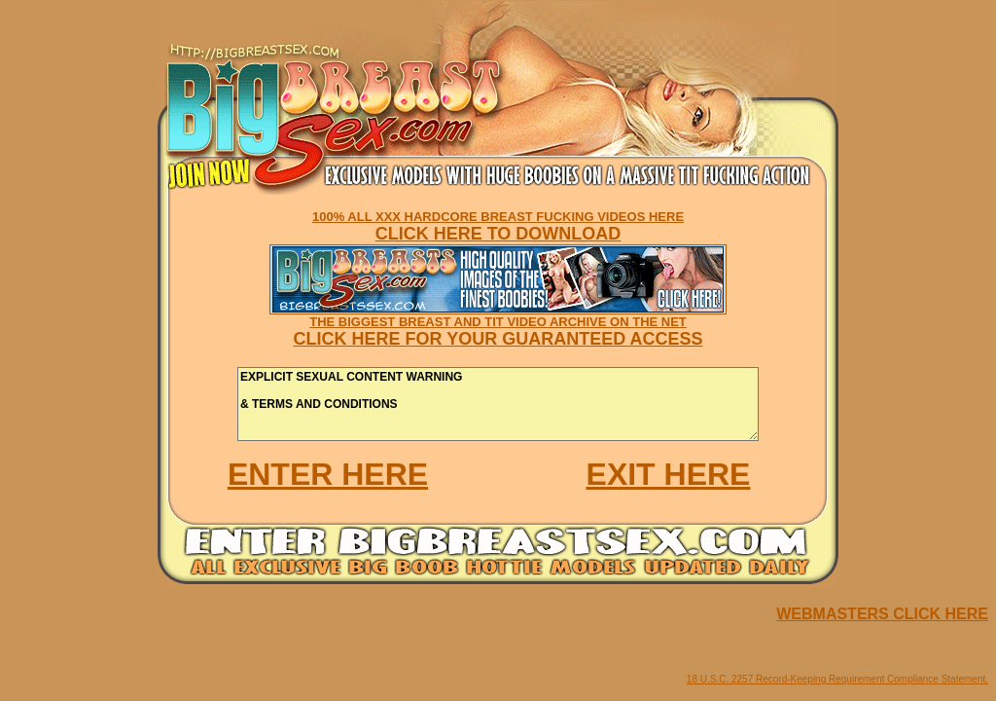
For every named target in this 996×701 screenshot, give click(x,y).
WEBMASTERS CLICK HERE (882, 614)
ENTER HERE (328, 474)
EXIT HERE (669, 474)
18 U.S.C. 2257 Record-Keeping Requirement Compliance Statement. (837, 679)
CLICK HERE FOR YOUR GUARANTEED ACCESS (497, 339)
